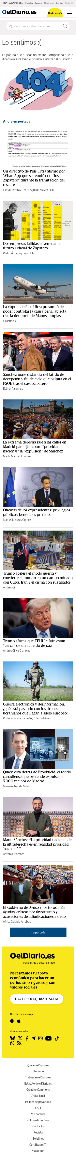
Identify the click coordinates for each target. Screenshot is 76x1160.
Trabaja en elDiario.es (38, 1077)
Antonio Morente (13, 854)
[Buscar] (65, 26)
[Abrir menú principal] (69, 12)
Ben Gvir (59, 3)
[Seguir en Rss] (19, 1043)
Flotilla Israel (49, 3)
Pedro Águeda (30, 189)
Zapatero (38, 3)
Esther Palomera (13, 388)
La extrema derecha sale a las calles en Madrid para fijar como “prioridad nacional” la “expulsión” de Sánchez (34, 446)
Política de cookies (38, 1120)
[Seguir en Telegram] (33, 1038)
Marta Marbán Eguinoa (17, 456)
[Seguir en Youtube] (48, 1038)
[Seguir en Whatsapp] (12, 1043)
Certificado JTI (38, 1144)
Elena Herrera (11, 189)
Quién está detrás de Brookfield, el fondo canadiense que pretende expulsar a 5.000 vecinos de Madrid (37, 776)
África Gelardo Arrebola (17, 921)
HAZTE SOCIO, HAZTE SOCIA (36, 999)
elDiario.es (9, 321)
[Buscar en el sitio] (33, 26)
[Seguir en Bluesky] (12, 1038)
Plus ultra (29, 3)
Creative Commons (38, 1089)
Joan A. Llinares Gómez (17, 519)
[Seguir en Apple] (19, 1020)
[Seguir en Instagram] (40, 1038)
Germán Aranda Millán (16, 786)
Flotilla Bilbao (70, 3)
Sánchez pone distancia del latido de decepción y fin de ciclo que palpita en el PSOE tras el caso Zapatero (37, 379)
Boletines (38, 1138)
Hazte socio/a (55, 13)
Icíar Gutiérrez (42, 718)
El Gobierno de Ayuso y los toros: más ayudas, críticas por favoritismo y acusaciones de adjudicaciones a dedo (34, 912)
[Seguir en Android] (12, 1020)
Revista (38, 1132)
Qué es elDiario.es (38, 1065)
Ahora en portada (16, 121)
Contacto (38, 1126)
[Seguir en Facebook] (27, 1038)
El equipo (38, 1071)
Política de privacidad (38, 1102)
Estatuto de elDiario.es (38, 1083)
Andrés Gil (9, 587)
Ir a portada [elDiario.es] (38, 932)
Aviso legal (38, 1095)
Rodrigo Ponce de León (17, 718)
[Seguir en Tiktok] (57, 1038)
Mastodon (38, 1150)
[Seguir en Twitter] (20, 1038)
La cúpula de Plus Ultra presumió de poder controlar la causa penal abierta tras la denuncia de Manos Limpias (34, 311)
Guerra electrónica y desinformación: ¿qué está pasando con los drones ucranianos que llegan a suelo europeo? (35, 708)
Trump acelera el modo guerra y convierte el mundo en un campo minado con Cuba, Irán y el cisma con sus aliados (38, 577)
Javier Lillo (47, 189)
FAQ (38, 1108)
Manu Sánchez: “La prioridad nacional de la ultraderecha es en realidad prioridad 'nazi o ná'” (37, 844)
